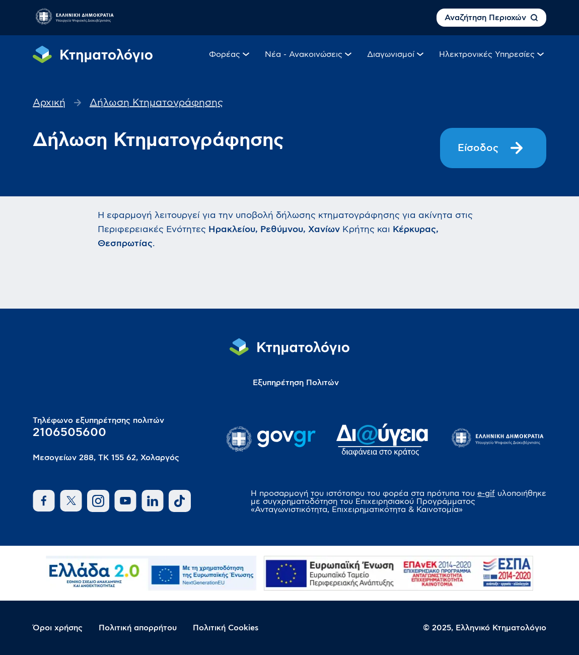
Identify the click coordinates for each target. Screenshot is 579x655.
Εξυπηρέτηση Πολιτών (296, 383)
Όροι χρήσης (58, 628)
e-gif (486, 493)
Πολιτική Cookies (226, 628)
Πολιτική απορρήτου (138, 628)
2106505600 (69, 432)
